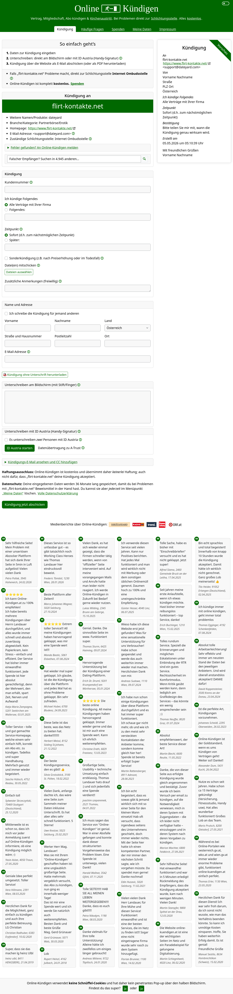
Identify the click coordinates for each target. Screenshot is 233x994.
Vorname (11, 321)
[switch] (225, 3)
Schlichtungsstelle (164, 18)
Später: (14, 240)
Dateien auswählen (19, 272)
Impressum (167, 29)
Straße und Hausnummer (23, 336)
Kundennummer (17, 182)
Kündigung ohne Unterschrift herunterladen (37, 375)
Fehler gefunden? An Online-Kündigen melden (44, 147)
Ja (125, 988)
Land (108, 321)
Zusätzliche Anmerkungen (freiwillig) (31, 281)
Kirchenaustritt (101, 18)
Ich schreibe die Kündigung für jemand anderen (44, 313)
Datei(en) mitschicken (20, 265)
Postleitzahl (63, 336)
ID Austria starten (20, 448)
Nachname (63, 321)
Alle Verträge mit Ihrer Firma (30, 204)
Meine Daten (142, 29)
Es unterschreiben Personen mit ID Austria (43, 439)
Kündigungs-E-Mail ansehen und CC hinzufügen (42, 462)
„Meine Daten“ (12, 493)
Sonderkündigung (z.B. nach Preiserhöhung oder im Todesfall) (54, 258)
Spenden (118, 29)
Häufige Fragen (92, 29)
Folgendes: (17, 209)
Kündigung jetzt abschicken (25, 504)
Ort (107, 336)
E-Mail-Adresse (15, 351)
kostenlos (194, 18)
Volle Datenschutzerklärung (58, 493)
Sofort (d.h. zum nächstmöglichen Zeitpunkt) (41, 235)
